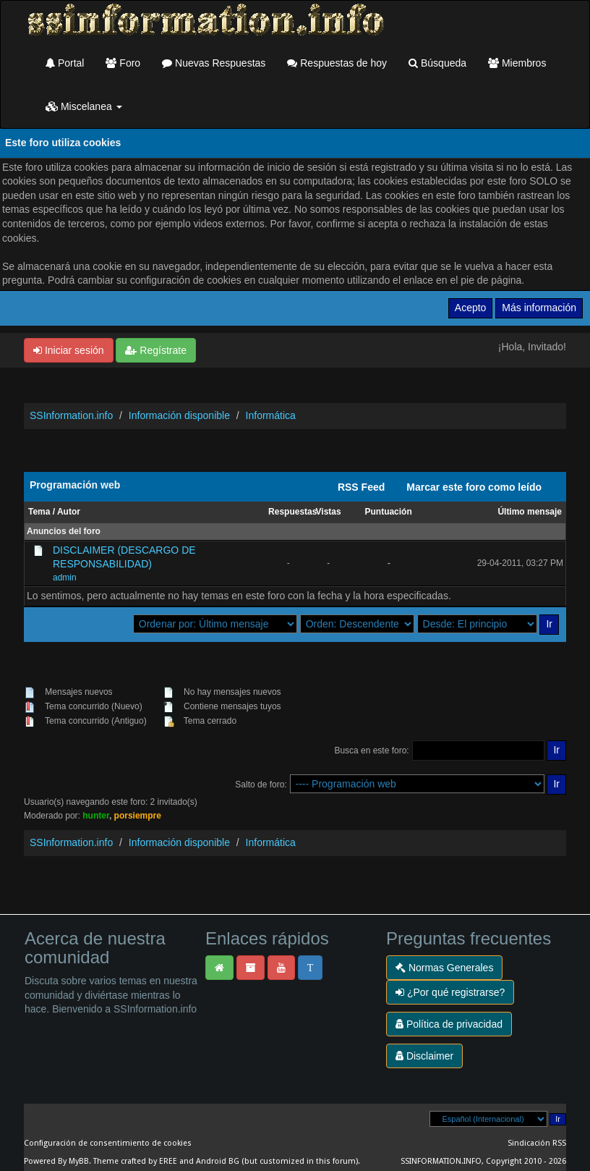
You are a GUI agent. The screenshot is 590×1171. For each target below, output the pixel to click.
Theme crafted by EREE (135, 1161)
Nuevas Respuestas (213, 63)
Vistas (328, 512)
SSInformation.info (71, 415)
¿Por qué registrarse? (450, 992)
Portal (65, 63)
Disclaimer (424, 1056)
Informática (271, 415)
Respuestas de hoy (337, 63)
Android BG (217, 1161)
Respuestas (292, 512)
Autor (68, 512)
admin (65, 577)
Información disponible (179, 415)
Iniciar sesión (68, 350)
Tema (39, 512)
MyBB (79, 1161)
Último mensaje (529, 512)
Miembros (517, 63)
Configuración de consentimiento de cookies (108, 1143)
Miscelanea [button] (84, 106)
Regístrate (155, 350)
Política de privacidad (449, 1024)
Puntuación (388, 512)
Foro (123, 63)
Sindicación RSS (537, 1143)
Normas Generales (444, 967)
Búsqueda (437, 63)
